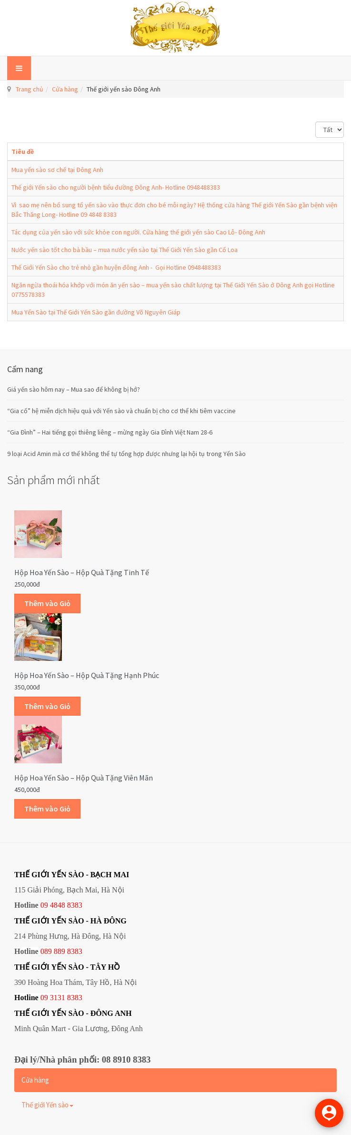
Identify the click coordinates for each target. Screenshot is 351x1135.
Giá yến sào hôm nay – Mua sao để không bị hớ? (73, 389)
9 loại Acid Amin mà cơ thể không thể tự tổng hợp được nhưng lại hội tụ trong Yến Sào (126, 453)
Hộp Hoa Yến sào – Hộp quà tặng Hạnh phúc (86, 675)
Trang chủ (29, 89)
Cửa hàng (65, 89)
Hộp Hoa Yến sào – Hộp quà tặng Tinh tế (81, 572)
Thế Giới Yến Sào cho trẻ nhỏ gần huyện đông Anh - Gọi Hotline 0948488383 (116, 267)
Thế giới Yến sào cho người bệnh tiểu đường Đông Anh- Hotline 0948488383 (115, 187)
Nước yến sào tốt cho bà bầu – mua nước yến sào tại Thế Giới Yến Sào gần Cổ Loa (124, 249)
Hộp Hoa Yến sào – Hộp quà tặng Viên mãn (83, 777)
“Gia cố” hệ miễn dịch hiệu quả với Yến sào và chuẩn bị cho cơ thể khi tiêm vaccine (121, 410)
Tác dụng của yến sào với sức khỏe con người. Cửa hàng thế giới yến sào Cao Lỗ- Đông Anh (138, 232)
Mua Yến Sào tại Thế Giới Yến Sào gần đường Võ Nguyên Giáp (96, 312)
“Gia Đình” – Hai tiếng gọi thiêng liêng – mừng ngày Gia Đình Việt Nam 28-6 (109, 432)
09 (44, 997)
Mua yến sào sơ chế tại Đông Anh (57, 169)
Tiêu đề (22, 151)
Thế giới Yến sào (47, 1104)
